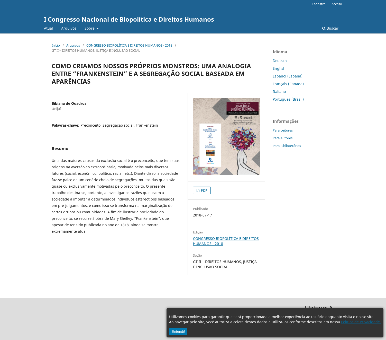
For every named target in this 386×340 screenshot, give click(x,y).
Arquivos (68, 28)
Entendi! (178, 331)
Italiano (279, 91)
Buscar (330, 28)
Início (56, 45)
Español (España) (287, 76)
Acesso (337, 4)
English (279, 68)
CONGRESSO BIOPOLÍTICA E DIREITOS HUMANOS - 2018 (129, 45)
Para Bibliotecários (287, 145)
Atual (48, 28)
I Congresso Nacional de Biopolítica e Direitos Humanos (129, 19)
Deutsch (280, 60)
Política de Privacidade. (361, 321)
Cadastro (319, 4)
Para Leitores (283, 130)
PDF (203, 190)
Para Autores (282, 138)
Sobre (90, 28)
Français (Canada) (288, 83)
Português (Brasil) (288, 99)
